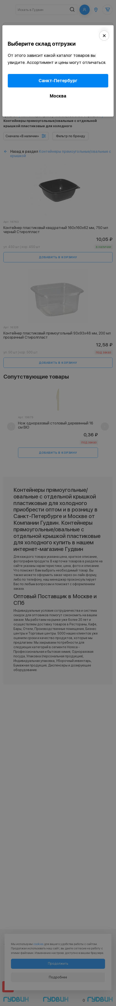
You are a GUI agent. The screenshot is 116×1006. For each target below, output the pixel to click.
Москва (58, 96)
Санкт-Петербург (58, 80)
